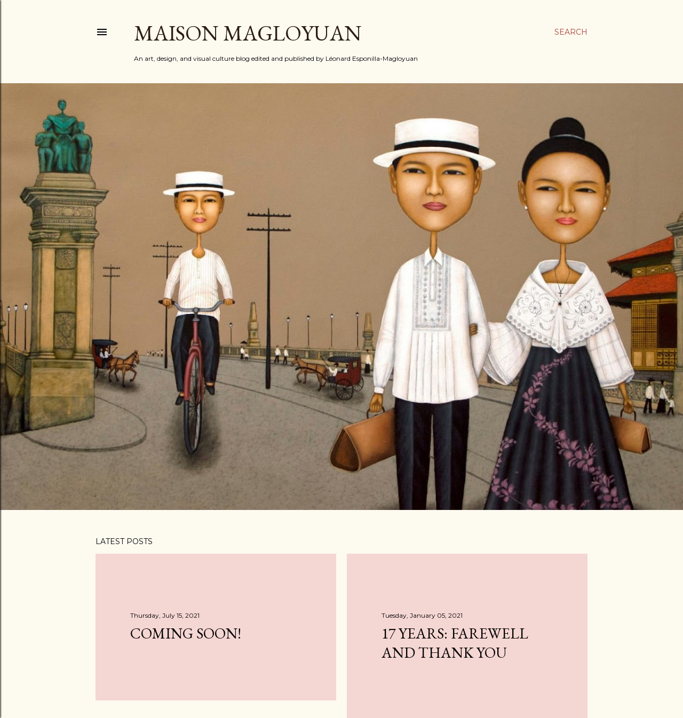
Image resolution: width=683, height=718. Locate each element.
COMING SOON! (185, 633)
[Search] (570, 32)
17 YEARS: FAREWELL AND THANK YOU (455, 643)
